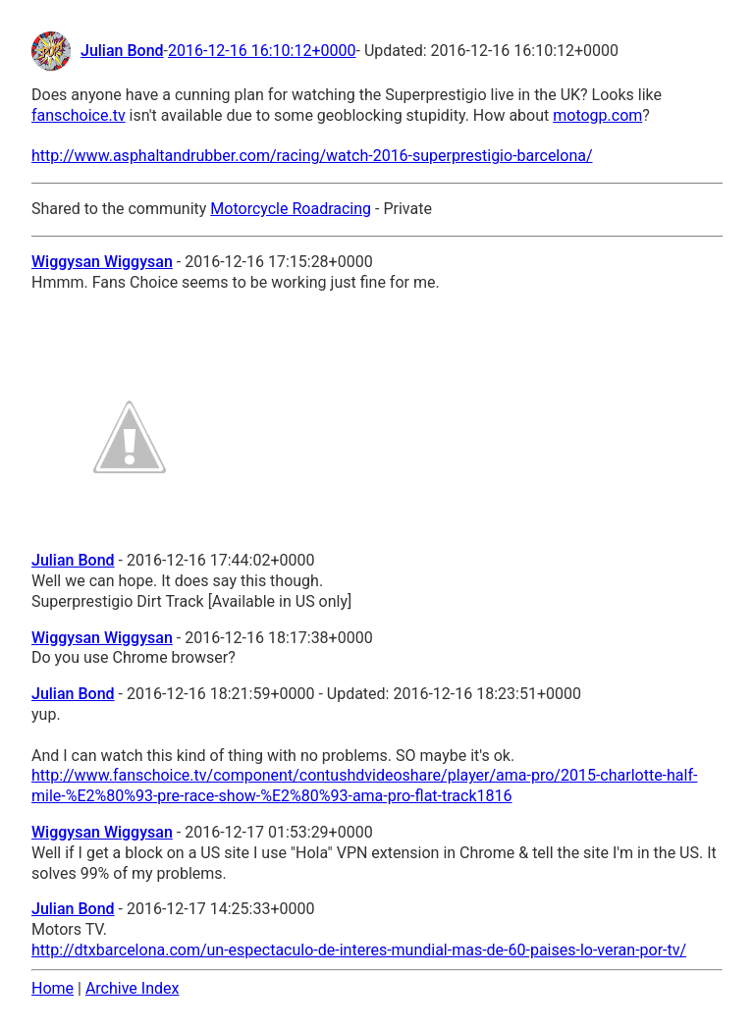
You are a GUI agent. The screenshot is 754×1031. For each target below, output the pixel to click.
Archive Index (132, 988)
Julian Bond (122, 50)
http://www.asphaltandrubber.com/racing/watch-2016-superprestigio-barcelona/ (312, 155)
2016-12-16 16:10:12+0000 (262, 50)
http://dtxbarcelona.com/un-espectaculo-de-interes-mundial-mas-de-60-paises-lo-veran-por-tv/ (358, 950)
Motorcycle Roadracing (290, 208)
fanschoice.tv (78, 115)
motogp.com (597, 115)
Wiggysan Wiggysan (102, 261)
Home (52, 988)
